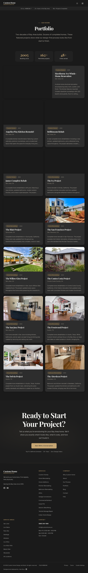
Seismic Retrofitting (45, 507)
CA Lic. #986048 (26, 8)
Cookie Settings (80, 565)
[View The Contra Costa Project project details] (65, 270)
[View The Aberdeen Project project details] (65, 368)
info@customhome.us (45, 527)
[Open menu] (83, 3)
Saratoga (6, 534)
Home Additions (44, 482)
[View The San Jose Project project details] (23, 319)
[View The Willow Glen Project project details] (23, 270)
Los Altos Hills (7, 545)
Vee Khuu (22, 569)
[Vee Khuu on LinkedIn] (26, 569)
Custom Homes (43, 474)
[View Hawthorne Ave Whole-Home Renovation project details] (44, 82)
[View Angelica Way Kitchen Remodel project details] (23, 123)
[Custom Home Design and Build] (9, 3)
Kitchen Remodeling (45, 485)
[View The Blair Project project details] (23, 221)
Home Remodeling (44, 478)
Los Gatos (6, 527)
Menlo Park (6, 549)
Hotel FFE (42, 504)
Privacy (66, 565)
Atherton (6, 538)
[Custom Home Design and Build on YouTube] (8, 488)
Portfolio (65, 485)
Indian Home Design (45, 515)
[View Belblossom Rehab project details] (65, 123)
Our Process (67, 482)
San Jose (6, 523)
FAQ (64, 496)
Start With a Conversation (44, 445)
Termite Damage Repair (46, 511)
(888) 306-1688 (43, 523)
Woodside (6, 553)
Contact (65, 493)
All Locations (7, 556)
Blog (64, 489)
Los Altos (6, 542)
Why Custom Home (69, 474)
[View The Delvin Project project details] (23, 368)
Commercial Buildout (45, 500)
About (65, 478)
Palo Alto (6, 531)
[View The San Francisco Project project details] (65, 221)
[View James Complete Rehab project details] (23, 172)
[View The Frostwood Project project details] (65, 319)
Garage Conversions (45, 496)
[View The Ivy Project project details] (65, 172)
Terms (72, 565)
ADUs (40, 493)
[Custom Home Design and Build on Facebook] (4, 488)
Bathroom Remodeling (45, 489)
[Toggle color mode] (77, 3)
